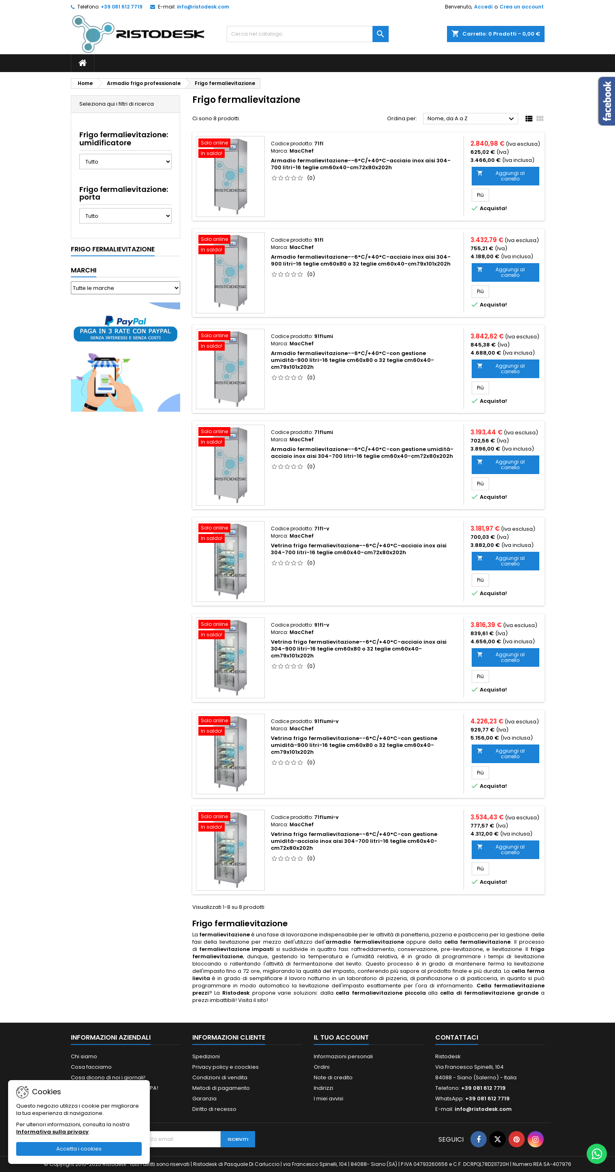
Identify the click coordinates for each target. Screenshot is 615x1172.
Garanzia (204, 1098)
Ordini (322, 1067)
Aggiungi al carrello (501, 176)
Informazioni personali (343, 1056)
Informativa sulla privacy (52, 1132)
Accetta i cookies (79, 1149)
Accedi (483, 6)
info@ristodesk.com (203, 6)
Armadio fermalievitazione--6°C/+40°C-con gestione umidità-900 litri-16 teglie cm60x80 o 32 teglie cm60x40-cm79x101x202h (352, 360)
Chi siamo (84, 1056)
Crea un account (522, 6)
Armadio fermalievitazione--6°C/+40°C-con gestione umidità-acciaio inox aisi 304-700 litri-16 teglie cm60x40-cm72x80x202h (362, 452)
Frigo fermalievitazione (113, 249)
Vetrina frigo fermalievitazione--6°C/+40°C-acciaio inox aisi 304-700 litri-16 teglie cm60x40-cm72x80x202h (359, 549)
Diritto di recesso (214, 1109)
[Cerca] (308, 34)
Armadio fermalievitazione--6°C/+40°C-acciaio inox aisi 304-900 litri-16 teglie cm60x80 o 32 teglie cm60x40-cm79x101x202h (361, 260)
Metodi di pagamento (221, 1088)
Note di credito (333, 1077)
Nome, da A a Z (472, 119)
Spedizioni (206, 1056)
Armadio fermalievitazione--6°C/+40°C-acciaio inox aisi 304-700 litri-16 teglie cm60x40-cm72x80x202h (361, 164)
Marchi (83, 270)
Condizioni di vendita (219, 1077)
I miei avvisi (328, 1098)
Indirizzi (323, 1088)
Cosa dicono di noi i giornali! (108, 1077)
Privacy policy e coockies (225, 1067)
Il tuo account (341, 1037)
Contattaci (456, 1037)
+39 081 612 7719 (122, 6)
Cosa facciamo (91, 1067)
